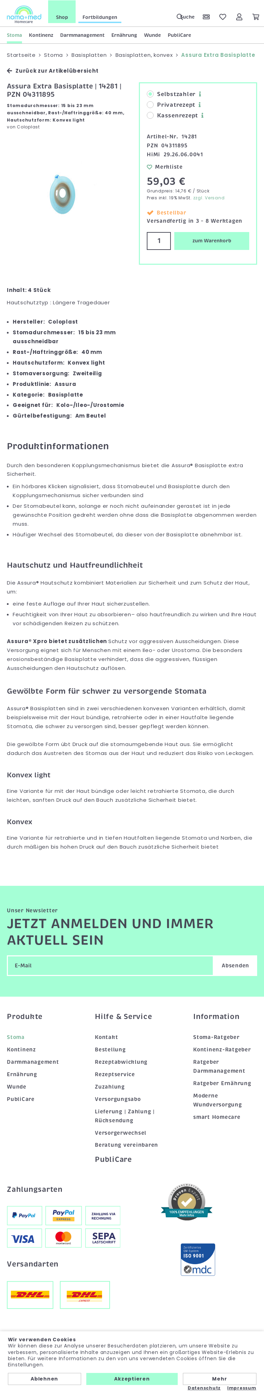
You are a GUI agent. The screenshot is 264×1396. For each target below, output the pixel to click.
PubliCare (179, 35)
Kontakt (106, 1037)
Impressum (241, 1388)
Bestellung (110, 1049)
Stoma (14, 35)
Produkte (25, 1015)
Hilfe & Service (123, 1015)
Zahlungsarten (35, 1188)
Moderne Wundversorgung (217, 1099)
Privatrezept (171, 104)
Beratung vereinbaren (126, 1145)
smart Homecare (217, 1116)
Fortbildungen (99, 17)
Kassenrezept (172, 115)
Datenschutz (204, 1388)
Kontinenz (41, 35)
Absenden (235, 965)
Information (216, 1015)
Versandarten (32, 1263)
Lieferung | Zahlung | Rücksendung (125, 1115)
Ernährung (124, 35)
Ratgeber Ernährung (222, 1083)
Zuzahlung (110, 1086)
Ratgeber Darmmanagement (219, 1066)
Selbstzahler (171, 94)
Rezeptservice (115, 1074)
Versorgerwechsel (120, 1132)
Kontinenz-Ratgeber (222, 1049)
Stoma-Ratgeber (216, 1037)
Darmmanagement (82, 35)
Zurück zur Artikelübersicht (52, 70)
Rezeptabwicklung (121, 1062)
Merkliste (165, 166)
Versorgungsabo (118, 1098)
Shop (62, 17)
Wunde (152, 35)
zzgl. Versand (209, 197)
